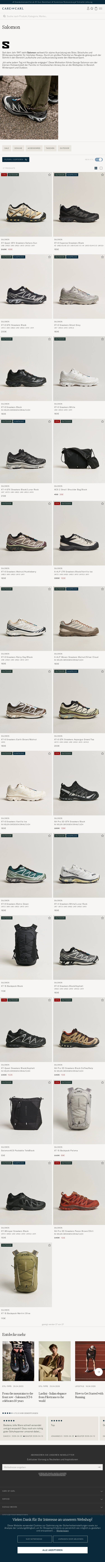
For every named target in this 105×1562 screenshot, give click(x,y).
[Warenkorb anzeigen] (96, 8)
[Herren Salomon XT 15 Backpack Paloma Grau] (79, 1112)
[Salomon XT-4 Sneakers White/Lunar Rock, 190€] (79, 872)
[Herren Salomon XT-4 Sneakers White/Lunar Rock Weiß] (79, 865)
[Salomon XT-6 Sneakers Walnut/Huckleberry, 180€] (26, 540)
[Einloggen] (88, 8)
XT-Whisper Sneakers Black (15, 1231)
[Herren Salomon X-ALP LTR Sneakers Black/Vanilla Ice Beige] (79, 533)
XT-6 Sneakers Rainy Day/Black (17, 657)
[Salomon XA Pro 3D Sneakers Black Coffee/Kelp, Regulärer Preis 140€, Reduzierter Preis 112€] (79, 1036)
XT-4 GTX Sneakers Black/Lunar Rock (20, 489)
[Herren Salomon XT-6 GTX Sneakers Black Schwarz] (26, 286)
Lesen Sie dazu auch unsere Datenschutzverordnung (52, 1474)
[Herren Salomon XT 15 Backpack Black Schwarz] (26, 947)
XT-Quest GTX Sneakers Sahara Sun (19, 243)
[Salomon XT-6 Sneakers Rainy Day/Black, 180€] (26, 625)
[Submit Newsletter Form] (99, 1467)
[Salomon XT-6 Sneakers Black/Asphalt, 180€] (79, 954)
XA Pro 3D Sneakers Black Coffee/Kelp (73, 1068)
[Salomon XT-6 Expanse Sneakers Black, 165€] (79, 211)
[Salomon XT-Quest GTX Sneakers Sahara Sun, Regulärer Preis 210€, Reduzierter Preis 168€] (26, 211)
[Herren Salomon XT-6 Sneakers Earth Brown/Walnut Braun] (26, 701)
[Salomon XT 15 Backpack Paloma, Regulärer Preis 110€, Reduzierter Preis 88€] (79, 1118)
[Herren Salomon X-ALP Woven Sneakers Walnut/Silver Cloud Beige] (79, 618)
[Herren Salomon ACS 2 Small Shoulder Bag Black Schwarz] (79, 451)
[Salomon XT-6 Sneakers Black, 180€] (26, 375)
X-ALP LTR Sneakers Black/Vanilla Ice (73, 571)
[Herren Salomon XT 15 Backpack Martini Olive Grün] (26, 1275)
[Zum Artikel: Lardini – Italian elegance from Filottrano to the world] (55, 1372)
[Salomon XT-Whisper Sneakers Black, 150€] (26, 1199)
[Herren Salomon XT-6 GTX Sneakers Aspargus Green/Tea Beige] (79, 701)
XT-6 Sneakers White (64, 407)
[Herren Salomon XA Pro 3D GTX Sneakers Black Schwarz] (79, 783)
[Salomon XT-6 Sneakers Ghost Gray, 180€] (79, 293)
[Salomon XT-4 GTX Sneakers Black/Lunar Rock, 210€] (26, 458)
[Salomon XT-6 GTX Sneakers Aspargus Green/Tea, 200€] (79, 708)
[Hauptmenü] (100, 8)
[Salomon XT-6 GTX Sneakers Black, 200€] (26, 293)
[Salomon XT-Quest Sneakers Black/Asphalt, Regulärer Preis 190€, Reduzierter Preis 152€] (26, 1036)
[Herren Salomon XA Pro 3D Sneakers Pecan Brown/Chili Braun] (79, 1192)
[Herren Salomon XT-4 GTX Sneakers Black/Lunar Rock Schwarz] (26, 451)
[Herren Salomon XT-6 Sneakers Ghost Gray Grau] (79, 286)
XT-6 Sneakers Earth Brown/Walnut (19, 739)
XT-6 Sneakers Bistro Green (15, 904)
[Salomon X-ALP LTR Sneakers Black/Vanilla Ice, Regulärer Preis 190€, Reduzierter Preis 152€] (79, 540)
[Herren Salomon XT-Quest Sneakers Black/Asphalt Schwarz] (26, 1029)
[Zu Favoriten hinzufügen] (49, 175)
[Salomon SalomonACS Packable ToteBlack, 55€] (26, 1118)
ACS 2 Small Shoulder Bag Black (70, 489)
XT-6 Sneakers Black (11, 407)
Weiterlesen (62, 1530)
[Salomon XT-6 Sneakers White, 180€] (79, 375)
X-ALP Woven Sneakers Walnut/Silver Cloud (76, 657)
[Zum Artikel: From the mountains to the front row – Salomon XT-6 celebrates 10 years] (18, 1372)
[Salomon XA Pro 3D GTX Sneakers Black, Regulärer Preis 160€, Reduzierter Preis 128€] (79, 790)
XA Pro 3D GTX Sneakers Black (69, 821)
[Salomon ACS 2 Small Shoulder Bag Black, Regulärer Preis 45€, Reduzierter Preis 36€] (79, 458)
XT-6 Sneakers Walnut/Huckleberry (18, 571)
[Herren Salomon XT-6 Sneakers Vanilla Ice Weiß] (26, 783)
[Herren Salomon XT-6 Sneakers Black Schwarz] (26, 368)
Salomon (5, 239)
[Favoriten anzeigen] (91, 8)
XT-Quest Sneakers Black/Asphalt (18, 1068)
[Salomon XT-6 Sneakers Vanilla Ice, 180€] (26, 790)
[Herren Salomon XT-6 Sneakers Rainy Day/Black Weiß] (26, 618)
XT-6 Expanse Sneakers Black (69, 243)
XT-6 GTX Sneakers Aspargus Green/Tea (74, 739)
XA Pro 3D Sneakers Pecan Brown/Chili (74, 1231)
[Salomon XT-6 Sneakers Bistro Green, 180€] (26, 872)
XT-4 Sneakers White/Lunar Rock (70, 904)
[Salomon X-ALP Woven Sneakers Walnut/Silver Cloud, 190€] (79, 625)
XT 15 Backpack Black (12, 986)
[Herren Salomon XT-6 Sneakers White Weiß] (79, 368)
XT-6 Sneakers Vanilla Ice (14, 821)
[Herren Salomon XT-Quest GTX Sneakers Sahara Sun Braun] (26, 204)
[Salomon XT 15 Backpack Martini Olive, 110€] (26, 1281)
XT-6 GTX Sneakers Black (13, 325)
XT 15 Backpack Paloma (66, 1150)
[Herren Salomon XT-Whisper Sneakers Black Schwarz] (26, 1192)
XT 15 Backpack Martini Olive (15, 1313)
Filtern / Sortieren (15, 159)
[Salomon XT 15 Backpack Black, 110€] (26, 954)
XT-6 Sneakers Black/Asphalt (68, 986)
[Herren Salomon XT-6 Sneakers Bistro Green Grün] (26, 865)
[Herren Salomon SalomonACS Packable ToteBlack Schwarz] (26, 1112)
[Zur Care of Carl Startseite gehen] (13, 8)
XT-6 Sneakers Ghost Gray (67, 325)
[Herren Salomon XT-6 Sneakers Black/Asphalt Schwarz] (79, 947)
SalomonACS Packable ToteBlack (17, 1150)
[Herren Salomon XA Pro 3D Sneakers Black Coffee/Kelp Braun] (79, 1029)
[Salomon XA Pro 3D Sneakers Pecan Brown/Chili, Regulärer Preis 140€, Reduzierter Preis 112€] (79, 1199)
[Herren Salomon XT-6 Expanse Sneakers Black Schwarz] (79, 204)
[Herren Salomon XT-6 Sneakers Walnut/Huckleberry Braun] (26, 533)
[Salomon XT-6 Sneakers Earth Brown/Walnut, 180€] (26, 708)
